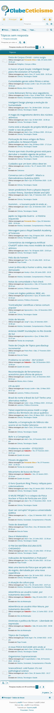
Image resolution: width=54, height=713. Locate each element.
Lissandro (27, 377)
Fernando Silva (30, 60)
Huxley (26, 272)
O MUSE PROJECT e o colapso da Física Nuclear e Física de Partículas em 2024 (27, 497)
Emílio (26, 95)
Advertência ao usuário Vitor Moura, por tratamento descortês (28, 608)
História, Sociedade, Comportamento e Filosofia (34, 97)
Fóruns (21, 20)
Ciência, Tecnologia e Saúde (27, 76)
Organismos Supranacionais (22, 656)
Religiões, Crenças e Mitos (26, 64)
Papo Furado (21, 262)
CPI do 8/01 (14, 386)
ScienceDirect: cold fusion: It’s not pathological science (25, 669)
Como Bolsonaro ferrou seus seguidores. (28, 92)
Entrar (9, 24)
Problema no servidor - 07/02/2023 (25, 448)
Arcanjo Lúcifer (29, 84)
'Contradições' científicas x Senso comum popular (29, 306)
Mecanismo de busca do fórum (23, 471)
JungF (26, 322)
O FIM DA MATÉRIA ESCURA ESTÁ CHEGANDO (24, 547)
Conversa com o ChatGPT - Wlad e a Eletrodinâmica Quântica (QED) (26, 176)
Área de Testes (22, 355)
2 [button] (40, 47)
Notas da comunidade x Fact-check (25, 281)
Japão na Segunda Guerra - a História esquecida (26, 217)
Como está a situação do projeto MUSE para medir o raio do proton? (30, 128)
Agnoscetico (28, 284)
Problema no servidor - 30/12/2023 (25, 359)
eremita (27, 166)
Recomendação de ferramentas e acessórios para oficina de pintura (25, 373)
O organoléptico (30, 659)
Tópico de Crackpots (18, 635)
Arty (22, 705)
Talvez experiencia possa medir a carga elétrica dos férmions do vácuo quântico (28, 411)
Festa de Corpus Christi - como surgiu (27, 57)
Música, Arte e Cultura (25, 88)
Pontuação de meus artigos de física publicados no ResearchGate (26, 140)
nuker (26, 403)
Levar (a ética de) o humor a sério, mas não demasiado (30, 268)
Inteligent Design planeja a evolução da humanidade (28, 103)
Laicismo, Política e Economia (27, 288)
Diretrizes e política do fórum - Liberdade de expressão (30, 622)
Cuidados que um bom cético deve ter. (27, 163)
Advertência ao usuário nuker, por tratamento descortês (25, 593)
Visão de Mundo (16, 319)
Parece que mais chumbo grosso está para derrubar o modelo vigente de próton (29, 152)
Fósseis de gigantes (18, 459)
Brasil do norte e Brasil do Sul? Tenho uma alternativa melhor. (29, 399)
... (2, 24)
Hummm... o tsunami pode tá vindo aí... (28, 204)
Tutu (26, 260)
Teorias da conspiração (25, 341)
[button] (43, 47)
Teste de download (17, 524)
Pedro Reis (28, 351)
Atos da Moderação (24, 601)
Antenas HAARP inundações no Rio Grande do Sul (29, 332)
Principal (12, 19)
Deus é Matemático (18, 536)
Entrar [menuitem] (45, 20)
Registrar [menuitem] (50, 20)
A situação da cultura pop (21, 582)
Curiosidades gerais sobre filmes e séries (28, 81)
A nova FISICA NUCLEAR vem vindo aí (26, 646)
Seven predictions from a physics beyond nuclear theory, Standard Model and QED (29, 191)
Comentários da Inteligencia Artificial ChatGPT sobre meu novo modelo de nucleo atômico (30, 245)
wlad (26, 74)
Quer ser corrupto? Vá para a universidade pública (29, 511)
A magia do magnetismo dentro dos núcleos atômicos (30, 116)
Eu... (26, 515)
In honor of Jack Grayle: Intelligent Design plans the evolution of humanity (29, 70)
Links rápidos (4, 20)
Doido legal (28, 638)
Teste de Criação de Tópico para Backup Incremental (28, 347)
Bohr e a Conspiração (19, 436)
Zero (26, 560)
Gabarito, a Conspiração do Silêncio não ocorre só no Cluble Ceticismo (28, 423)
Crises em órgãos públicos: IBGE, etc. (26, 293)
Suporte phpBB (32, 707)
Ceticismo (20, 170)
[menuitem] (51, 29)
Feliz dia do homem (18, 257)
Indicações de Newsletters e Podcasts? (27, 557)
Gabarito (27, 362)
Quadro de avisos (23, 367)
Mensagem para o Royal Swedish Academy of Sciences (29, 231)
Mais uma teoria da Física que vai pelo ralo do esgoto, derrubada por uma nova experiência (29, 570)
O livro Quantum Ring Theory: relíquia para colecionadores (30, 484)
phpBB (19, 702)
